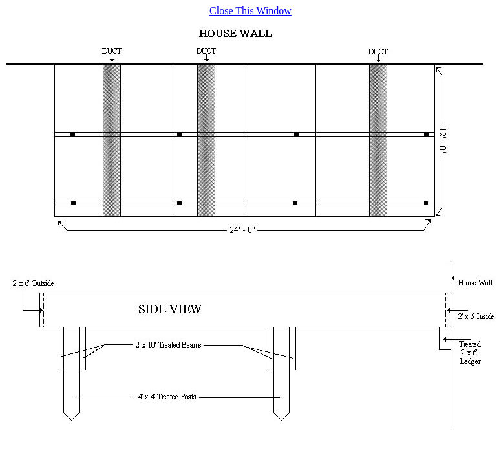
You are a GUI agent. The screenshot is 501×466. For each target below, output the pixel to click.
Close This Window (250, 10)
